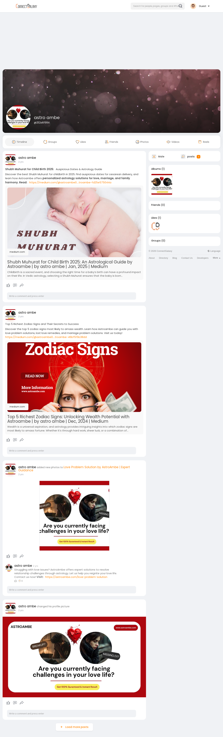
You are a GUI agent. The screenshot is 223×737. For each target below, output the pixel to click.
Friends (155, 205)
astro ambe (47, 118)
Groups (156, 240)
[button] (158, 6)
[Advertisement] (111, 41)
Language (213, 251)
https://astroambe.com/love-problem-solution (76, 577)
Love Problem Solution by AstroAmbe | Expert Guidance (74, 468)
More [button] (216, 257)
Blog (174, 258)
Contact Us (187, 258)
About (152, 258)
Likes (154, 217)
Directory (163, 258)
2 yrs (21, 161)
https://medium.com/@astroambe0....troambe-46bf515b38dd (46, 337)
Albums (156, 168)
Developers (203, 258)
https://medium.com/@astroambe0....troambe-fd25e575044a (70, 182)
